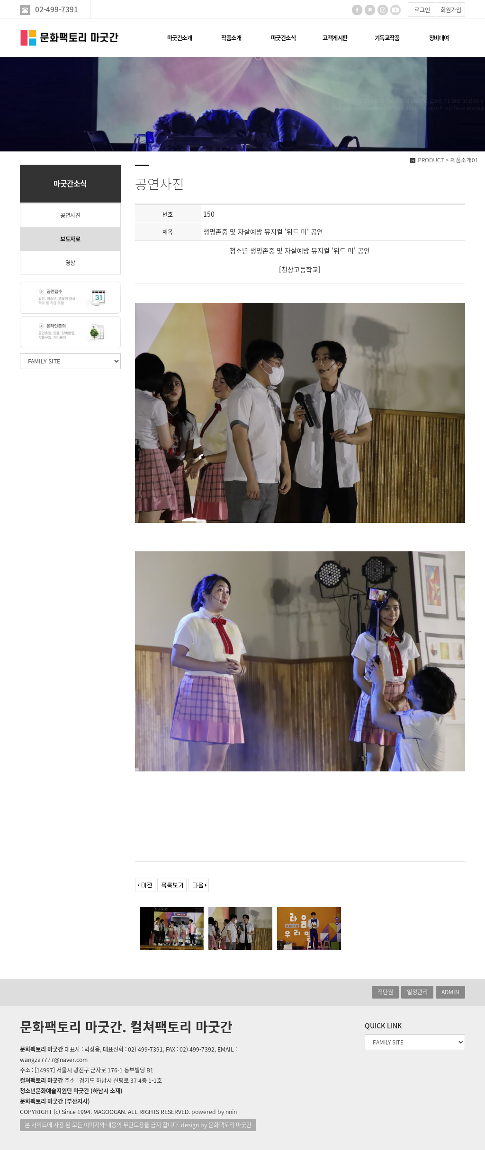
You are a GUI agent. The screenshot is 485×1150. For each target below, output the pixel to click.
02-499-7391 (56, 9)
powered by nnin (214, 1111)
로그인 (422, 10)
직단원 (385, 992)
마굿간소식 (283, 38)
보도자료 (70, 239)
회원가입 (450, 10)
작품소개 (231, 38)
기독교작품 (387, 38)
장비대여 (439, 38)
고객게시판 (335, 38)
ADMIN (450, 992)
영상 (70, 262)
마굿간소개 (179, 38)
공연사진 (70, 215)
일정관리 (417, 992)
